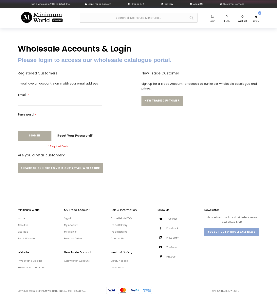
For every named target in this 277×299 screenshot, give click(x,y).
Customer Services (232, 4)
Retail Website (26, 238)
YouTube (171, 247)
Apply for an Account (98, 4)
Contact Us (117, 238)
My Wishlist (70, 231)
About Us (196, 4)
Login (212, 21)
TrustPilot (171, 218)
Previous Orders (73, 238)
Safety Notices (119, 260)
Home (21, 218)
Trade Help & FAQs (121, 218)
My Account (71, 225)
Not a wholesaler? (50, 4)
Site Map (23, 231)
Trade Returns (119, 231)
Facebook (172, 228)
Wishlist (242, 21)
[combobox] (138, 18)
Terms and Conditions (31, 267)
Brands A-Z (136, 4)
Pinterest (171, 256)
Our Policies (117, 267)
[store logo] (42, 17)
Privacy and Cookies (30, 260)
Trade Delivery (119, 225)
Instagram (172, 237)
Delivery (167, 4)
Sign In (68, 218)
